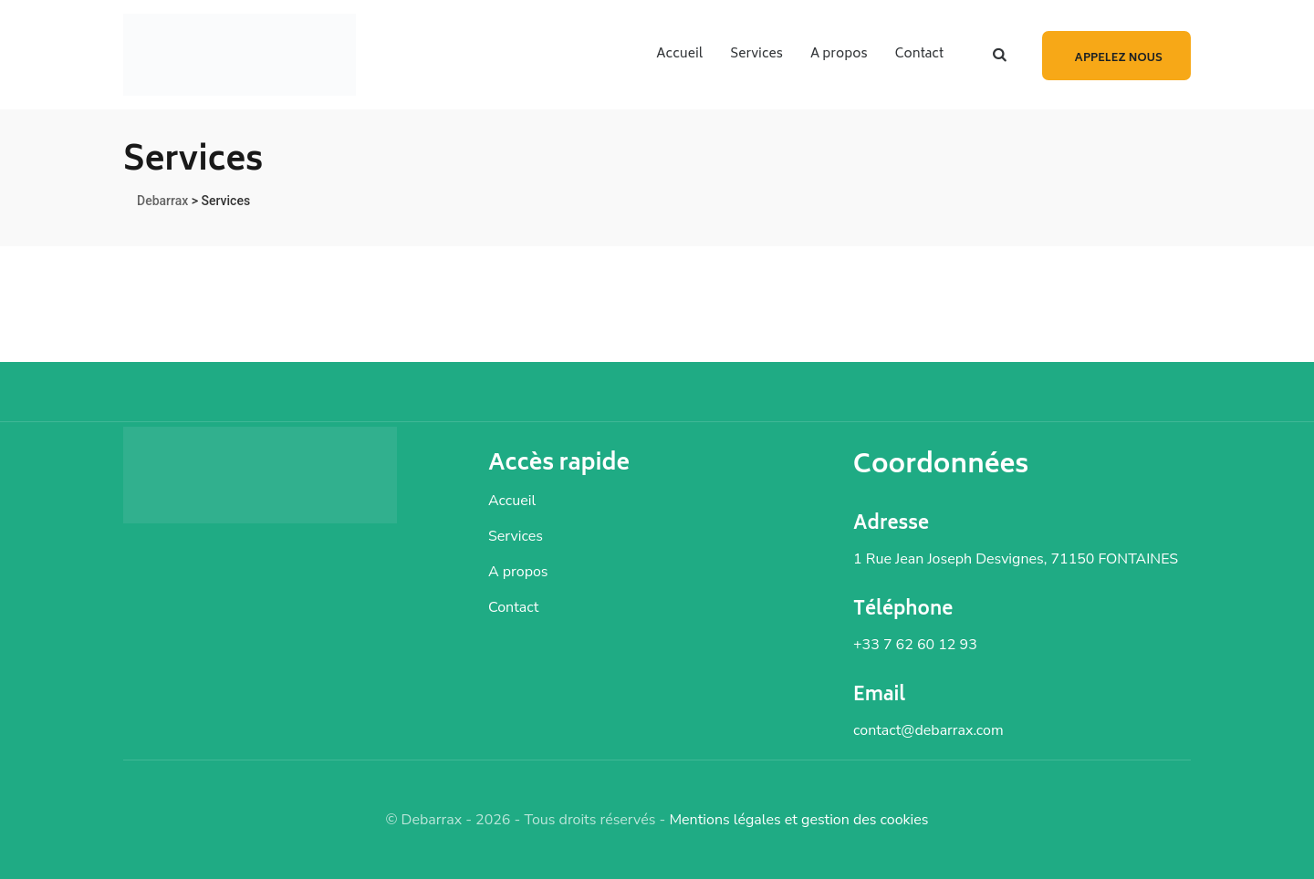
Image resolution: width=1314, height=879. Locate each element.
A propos (839, 54)
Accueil (679, 54)
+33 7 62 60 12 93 (915, 645)
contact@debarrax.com (928, 730)
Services (756, 54)
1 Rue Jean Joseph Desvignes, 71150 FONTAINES (1015, 559)
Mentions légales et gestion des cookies (798, 820)
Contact (919, 54)
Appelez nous (1119, 58)
